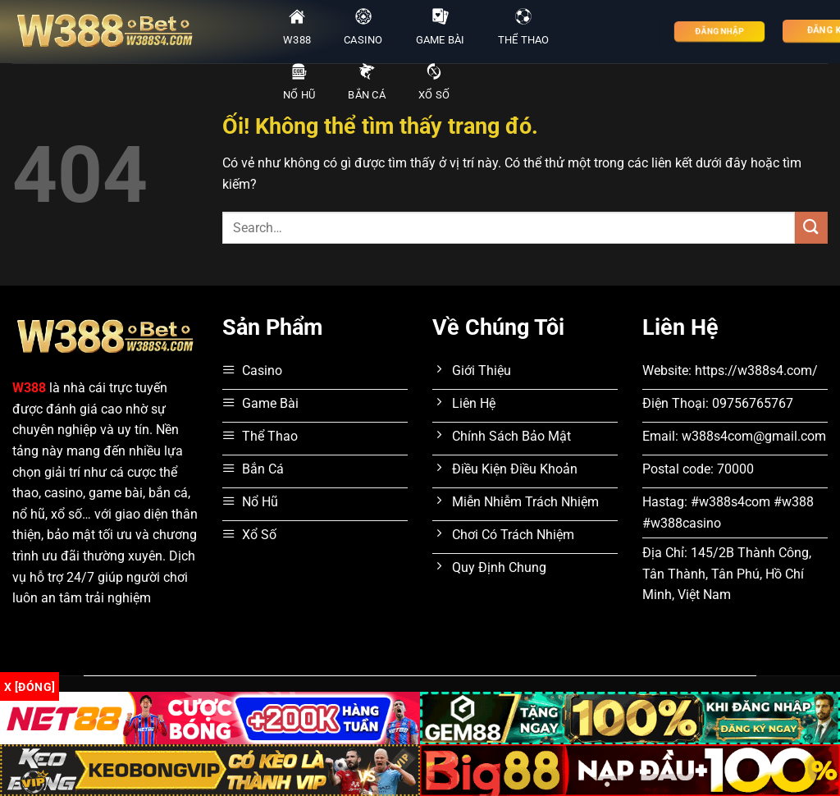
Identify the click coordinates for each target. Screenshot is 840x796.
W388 (297, 27)
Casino (363, 27)
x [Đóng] (29, 686)
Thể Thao (524, 27)
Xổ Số (434, 82)
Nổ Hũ (299, 82)
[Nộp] (811, 228)
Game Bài (440, 27)
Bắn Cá (367, 82)
